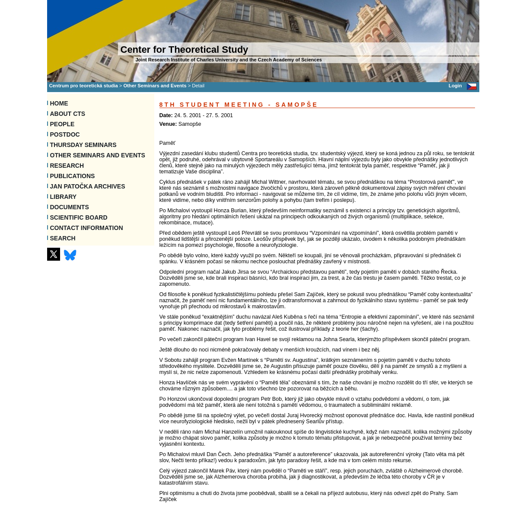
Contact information (86, 227)
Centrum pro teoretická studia (83, 85)
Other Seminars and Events (154, 85)
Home (59, 103)
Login (455, 85)
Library (63, 196)
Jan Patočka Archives (87, 186)
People (62, 124)
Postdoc (65, 134)
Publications (72, 175)
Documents (69, 207)
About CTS (68, 113)
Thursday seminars (83, 144)
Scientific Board (79, 217)
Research (67, 165)
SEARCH (63, 238)
